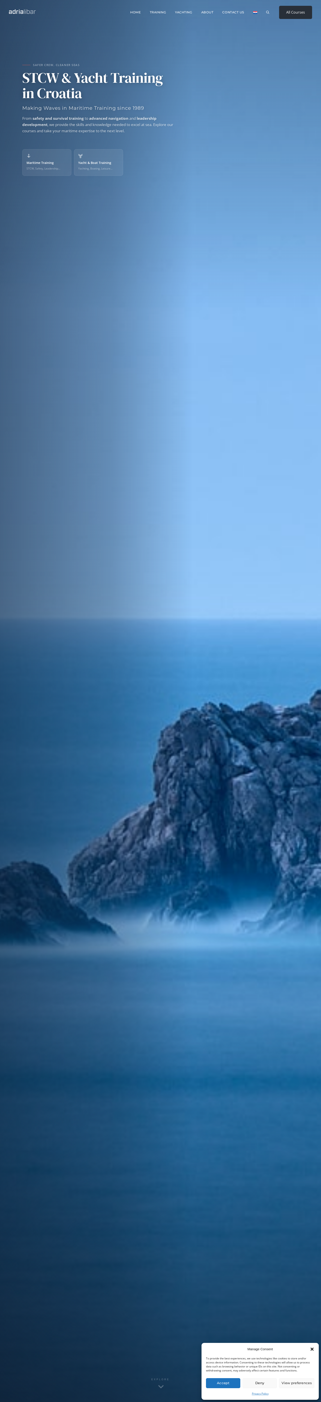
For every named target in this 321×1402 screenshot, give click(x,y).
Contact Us (233, 12)
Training (158, 12)
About (207, 12)
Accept (223, 1383)
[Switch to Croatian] (255, 12)
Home (135, 12)
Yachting (183, 12)
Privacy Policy (260, 1394)
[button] (312, 1349)
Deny (259, 1383)
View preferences (297, 1383)
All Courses (295, 12)
